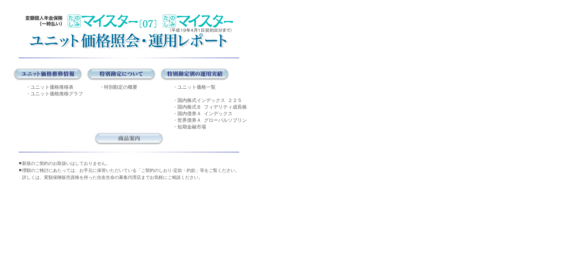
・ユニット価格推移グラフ (54, 93)
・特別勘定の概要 (118, 87)
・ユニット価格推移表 (49, 87)
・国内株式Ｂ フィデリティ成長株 (210, 107)
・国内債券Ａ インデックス (203, 113)
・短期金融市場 (189, 127)
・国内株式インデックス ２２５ (207, 100)
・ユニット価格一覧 (194, 87)
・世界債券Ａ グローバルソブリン (210, 120)
